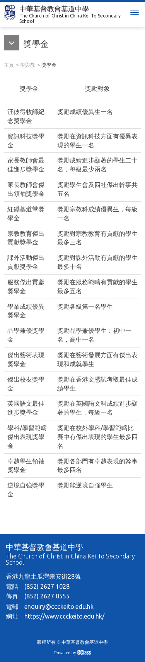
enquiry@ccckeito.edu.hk (59, 606)
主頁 (9, 64)
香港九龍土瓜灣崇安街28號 (43, 576)
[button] (26, 44)
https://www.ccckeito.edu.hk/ (64, 616)
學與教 (27, 64)
